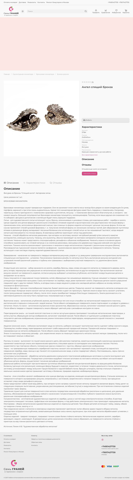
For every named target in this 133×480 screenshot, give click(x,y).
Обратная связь (36, 442)
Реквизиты (31, 2)
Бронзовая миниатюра (45, 74)
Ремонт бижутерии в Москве (57, 2)
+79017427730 (124, 2)
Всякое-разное (63, 74)
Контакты (41, 2)
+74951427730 (113, 2)
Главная (7, 74)
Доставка (22, 2)
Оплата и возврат (10, 2)
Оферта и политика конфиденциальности (45, 439)
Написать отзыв (89, 173)
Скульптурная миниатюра (23, 74)
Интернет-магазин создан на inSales (117, 477)
